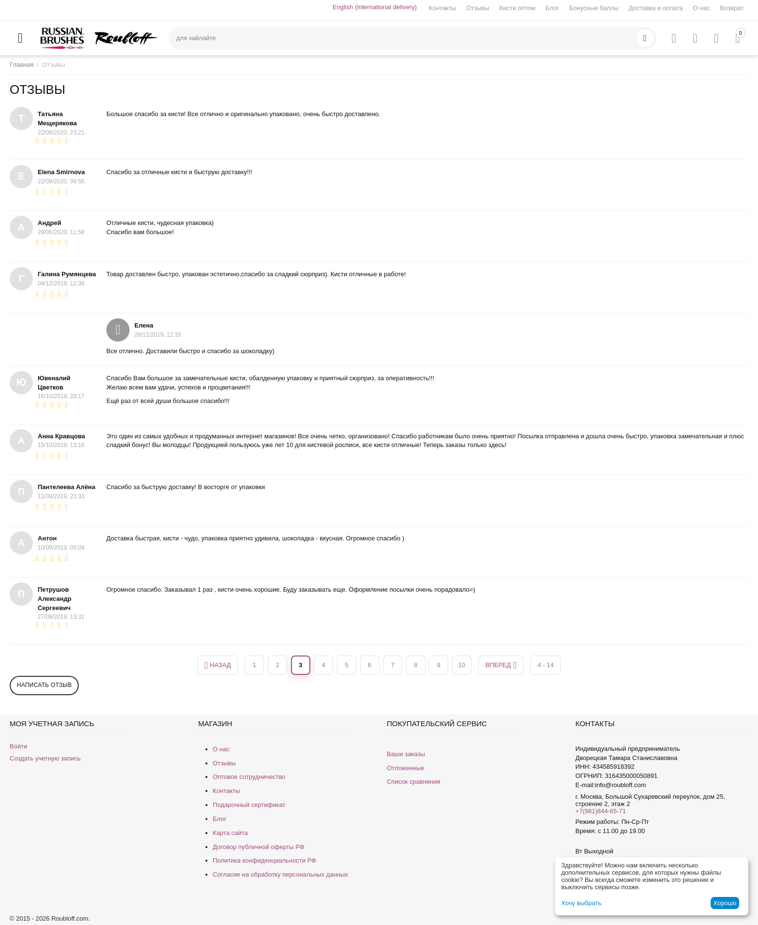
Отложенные (405, 768)
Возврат (731, 8)
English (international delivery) (375, 7)
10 (461, 665)
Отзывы (477, 8)
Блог (552, 8)
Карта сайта (230, 832)
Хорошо (724, 903)
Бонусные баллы (593, 8)
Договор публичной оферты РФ (259, 846)
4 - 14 (546, 665)
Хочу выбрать (581, 903)
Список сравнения (413, 781)
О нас (701, 8)
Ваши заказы (406, 754)
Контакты (442, 8)
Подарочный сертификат (249, 804)
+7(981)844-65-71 (600, 811)
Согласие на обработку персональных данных (280, 874)
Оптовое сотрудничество (249, 776)
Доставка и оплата (655, 8)
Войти (18, 746)
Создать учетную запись (45, 758)
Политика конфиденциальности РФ (264, 860)
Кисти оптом (517, 8)
